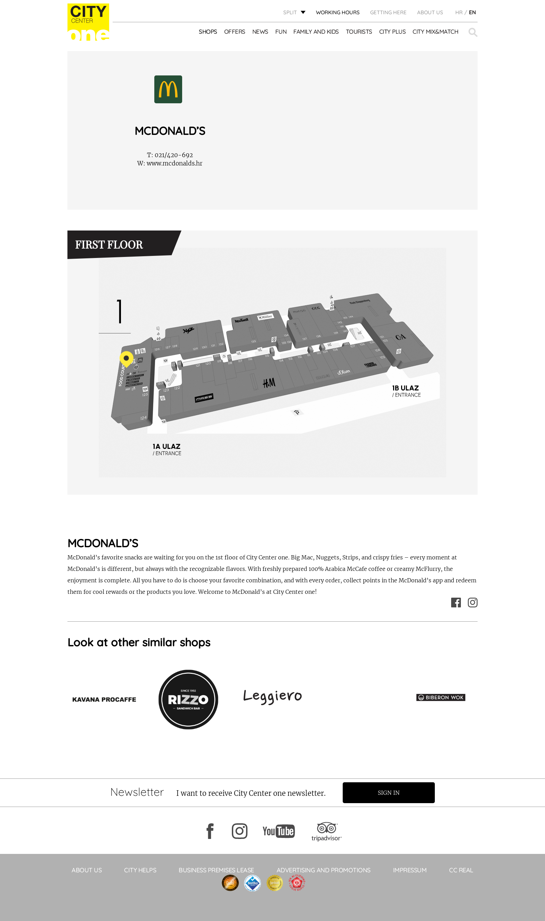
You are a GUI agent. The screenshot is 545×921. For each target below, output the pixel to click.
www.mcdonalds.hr (170, 163)
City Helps (140, 870)
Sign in (389, 792)
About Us (430, 12)
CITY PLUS (392, 31)
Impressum (410, 870)
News (260, 31)
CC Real (461, 870)
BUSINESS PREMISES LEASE (216, 870)
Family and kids (316, 31)
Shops (208, 31)
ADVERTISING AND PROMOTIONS (324, 870)
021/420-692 (170, 155)
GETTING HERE (388, 12)
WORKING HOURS (338, 12)
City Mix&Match (435, 31)
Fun (281, 31)
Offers (234, 31)
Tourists (359, 31)
